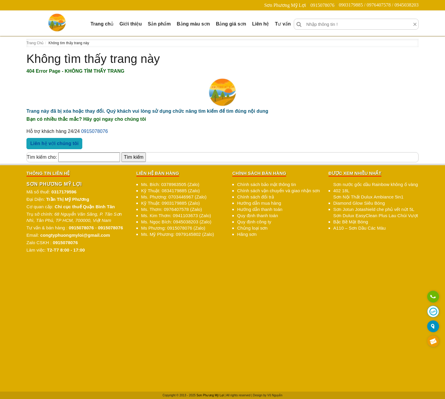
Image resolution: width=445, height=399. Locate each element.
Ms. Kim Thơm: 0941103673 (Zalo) (176, 215)
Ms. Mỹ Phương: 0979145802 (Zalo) (177, 234)
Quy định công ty (254, 221)
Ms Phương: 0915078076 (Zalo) (173, 228)
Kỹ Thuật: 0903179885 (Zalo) (170, 203)
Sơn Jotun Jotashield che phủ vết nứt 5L (373, 209)
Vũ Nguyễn (275, 395)
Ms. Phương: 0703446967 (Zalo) (173, 196)
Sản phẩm (159, 23)
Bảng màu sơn (193, 23)
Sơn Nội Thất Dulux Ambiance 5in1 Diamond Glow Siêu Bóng (368, 200)
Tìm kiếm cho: (42, 157)
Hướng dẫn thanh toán (259, 209)
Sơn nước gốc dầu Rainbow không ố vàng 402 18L (375, 187)
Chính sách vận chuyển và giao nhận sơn (278, 190)
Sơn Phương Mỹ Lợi (285, 5)
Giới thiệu (130, 23)
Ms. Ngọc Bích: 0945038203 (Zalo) (176, 221)
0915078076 (322, 5)
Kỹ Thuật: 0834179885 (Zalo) (170, 190)
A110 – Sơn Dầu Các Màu (359, 228)
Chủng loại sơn (252, 228)
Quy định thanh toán (257, 215)
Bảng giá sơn (231, 23)
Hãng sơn (247, 234)
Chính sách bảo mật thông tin (266, 184)
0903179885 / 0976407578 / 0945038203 (379, 4)
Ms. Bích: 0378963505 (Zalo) (170, 184)
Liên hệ (260, 23)
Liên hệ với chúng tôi (54, 143)
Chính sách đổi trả (255, 196)
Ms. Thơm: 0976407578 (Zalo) (171, 209)
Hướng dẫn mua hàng (259, 203)
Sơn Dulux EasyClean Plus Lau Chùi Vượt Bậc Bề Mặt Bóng (375, 218)
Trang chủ (102, 23)
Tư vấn (283, 23)
